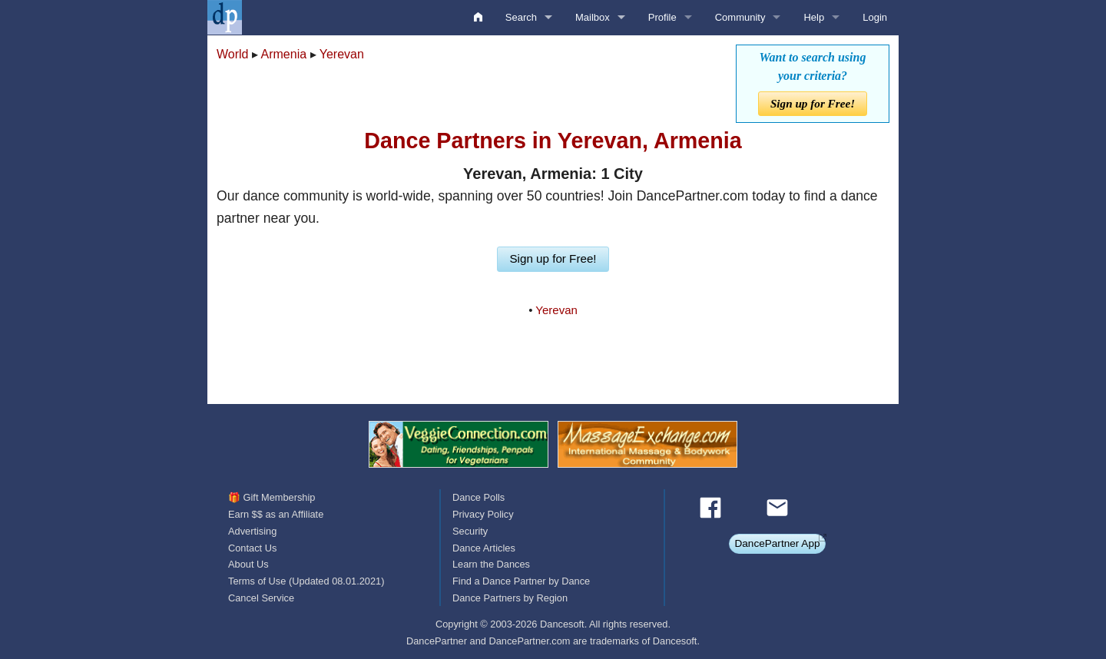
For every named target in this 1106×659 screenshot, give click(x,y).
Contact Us (252, 548)
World (233, 54)
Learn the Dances (491, 564)
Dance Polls (478, 497)
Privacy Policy (483, 514)
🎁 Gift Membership (271, 497)
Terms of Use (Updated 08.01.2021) (306, 581)
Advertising (252, 531)
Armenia (284, 54)
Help (813, 17)
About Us (248, 564)
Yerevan (342, 54)
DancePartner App (777, 543)
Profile (662, 17)
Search (521, 17)
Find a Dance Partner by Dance (521, 581)
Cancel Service (261, 598)
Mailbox (592, 17)
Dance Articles (483, 548)
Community (740, 17)
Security (470, 531)
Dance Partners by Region (510, 598)
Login (875, 17)
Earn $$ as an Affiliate (275, 514)
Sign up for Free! (812, 103)
